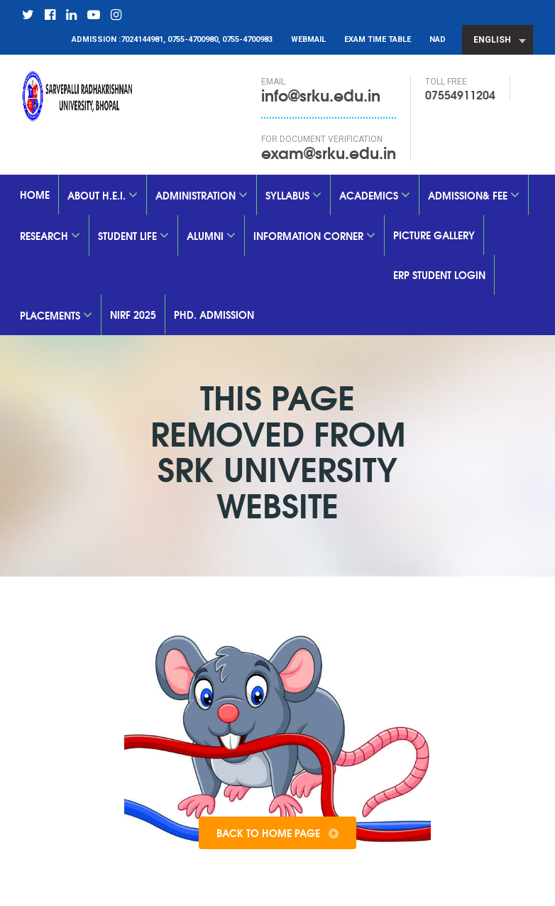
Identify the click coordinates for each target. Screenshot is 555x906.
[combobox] (497, 40)
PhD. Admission (214, 314)
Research (50, 236)
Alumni (211, 236)
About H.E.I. (102, 195)
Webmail (308, 39)
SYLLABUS (293, 195)
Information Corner (314, 236)
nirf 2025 (133, 314)
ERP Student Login (439, 275)
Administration (201, 195)
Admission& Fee (474, 195)
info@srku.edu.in (328, 100)
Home (35, 194)
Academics (374, 195)
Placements (56, 315)
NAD (437, 39)
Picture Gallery (434, 235)
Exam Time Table (377, 39)
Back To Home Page (277, 833)
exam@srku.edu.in (328, 152)
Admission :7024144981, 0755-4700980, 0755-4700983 (172, 39)
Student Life (133, 236)
